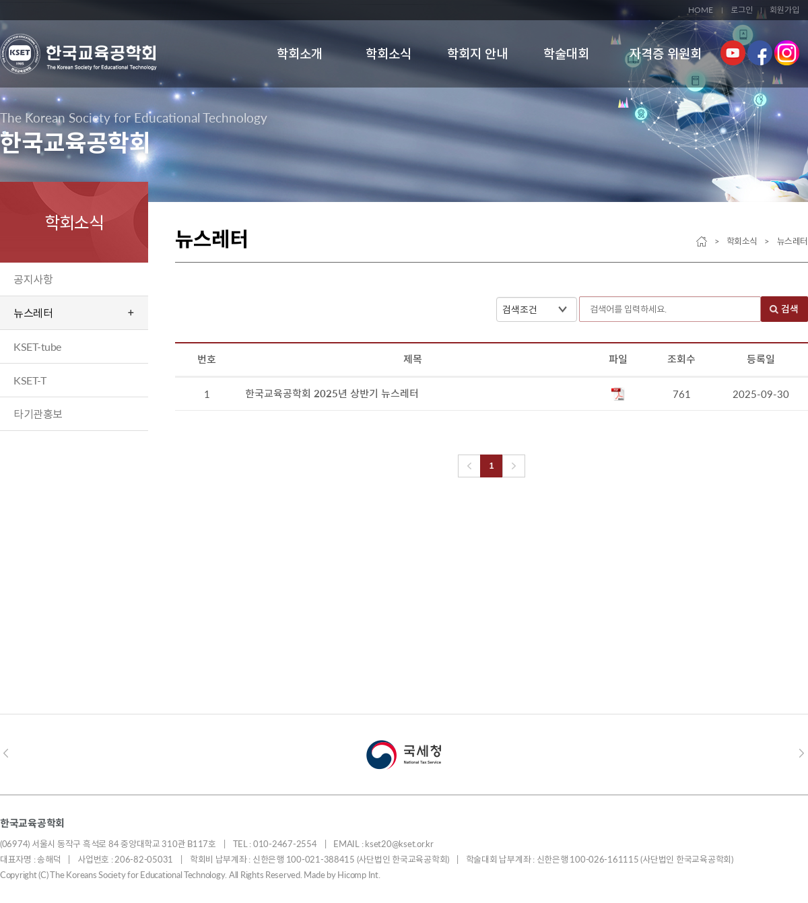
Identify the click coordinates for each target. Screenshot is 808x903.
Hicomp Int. (358, 874)
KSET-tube (37, 346)
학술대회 (566, 53)
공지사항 (33, 279)
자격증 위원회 (666, 53)
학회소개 (300, 53)
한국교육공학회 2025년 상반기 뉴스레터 (333, 395)
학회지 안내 (477, 53)
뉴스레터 (33, 312)
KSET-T (29, 380)
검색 (790, 309)
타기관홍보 (38, 413)
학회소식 (388, 53)
